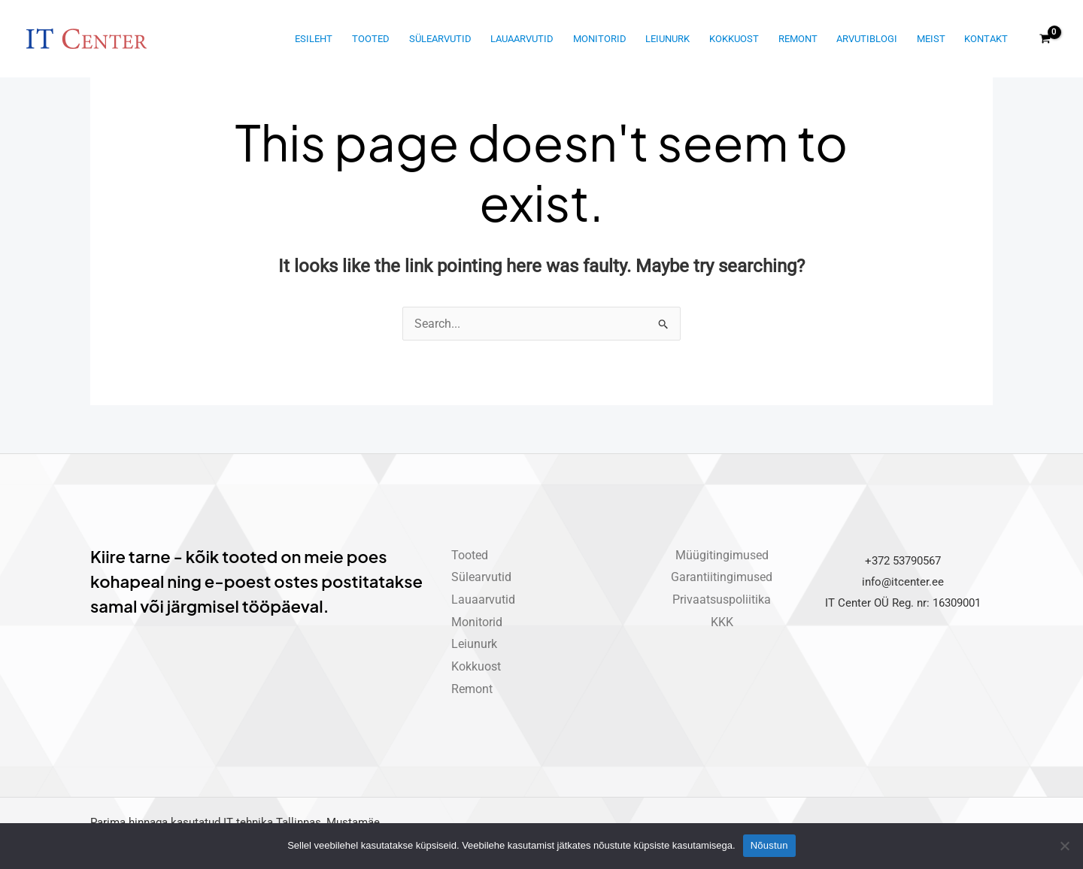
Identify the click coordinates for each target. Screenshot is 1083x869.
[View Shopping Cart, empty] (1045, 39)
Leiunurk (667, 38)
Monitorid (599, 38)
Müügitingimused (722, 555)
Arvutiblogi (866, 38)
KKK (722, 622)
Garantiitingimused (721, 577)
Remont (798, 38)
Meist (931, 38)
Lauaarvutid (522, 38)
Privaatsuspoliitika (721, 599)
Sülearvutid (440, 38)
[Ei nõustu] (1064, 845)
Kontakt (986, 38)
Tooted (371, 38)
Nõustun (769, 845)
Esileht (313, 38)
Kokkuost (734, 38)
